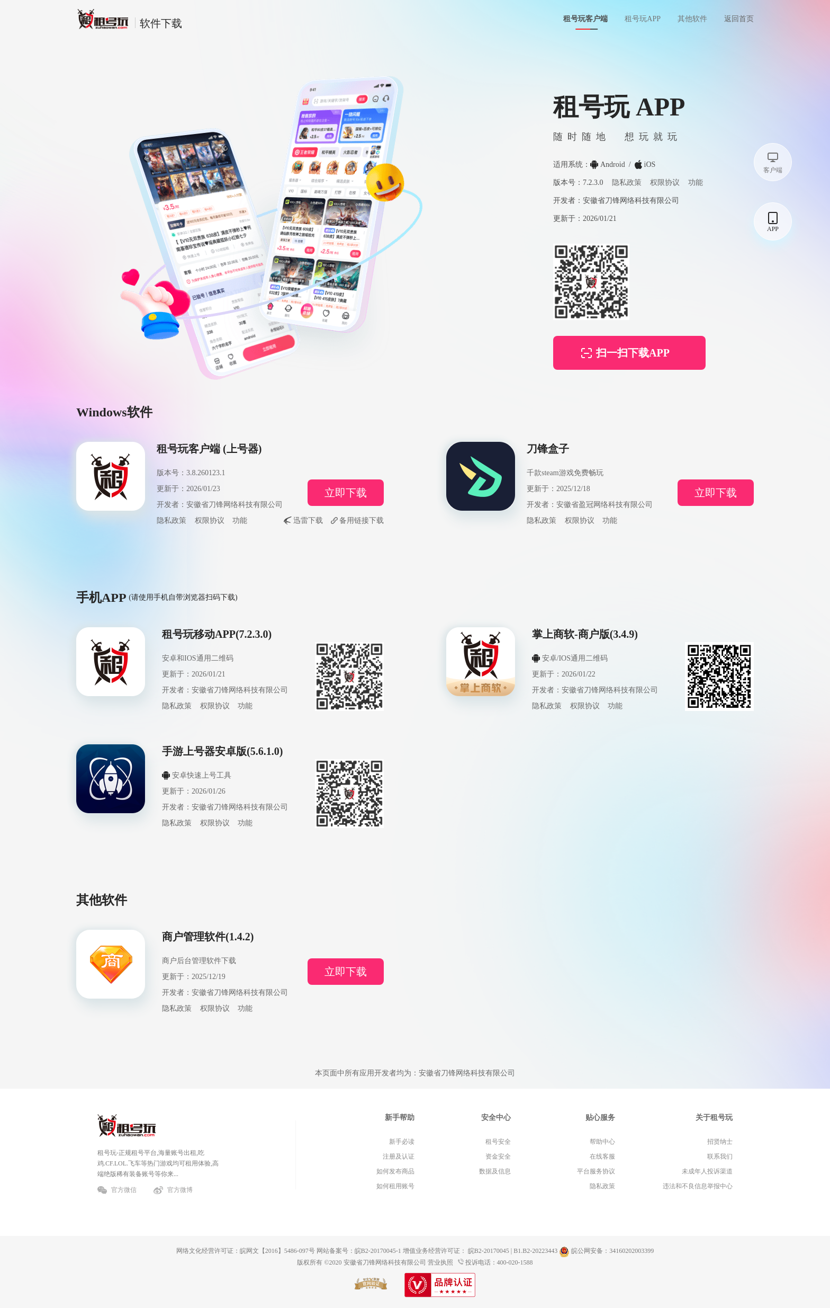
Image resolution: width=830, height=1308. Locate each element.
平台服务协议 (596, 1171)
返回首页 (739, 19)
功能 (695, 182)
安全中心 (496, 1118)
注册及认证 (398, 1156)
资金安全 (498, 1156)
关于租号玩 (714, 1118)
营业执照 (440, 1262)
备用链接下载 (361, 520)
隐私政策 (627, 182)
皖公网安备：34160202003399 (606, 1250)
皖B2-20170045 (488, 1250)
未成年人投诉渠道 (707, 1171)
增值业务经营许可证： (434, 1250)
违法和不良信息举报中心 (698, 1186)
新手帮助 (399, 1118)
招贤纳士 (720, 1141)
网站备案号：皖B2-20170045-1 (359, 1250)
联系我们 (720, 1156)
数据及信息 (495, 1171)
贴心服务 (600, 1118)
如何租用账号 (395, 1186)
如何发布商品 (395, 1171)
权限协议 (665, 182)
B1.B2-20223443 (535, 1250)
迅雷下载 (308, 520)
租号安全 (498, 1141)
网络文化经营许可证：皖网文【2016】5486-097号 (245, 1250)
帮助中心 (602, 1141)
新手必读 (401, 1141)
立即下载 (345, 493)
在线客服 (602, 1156)
